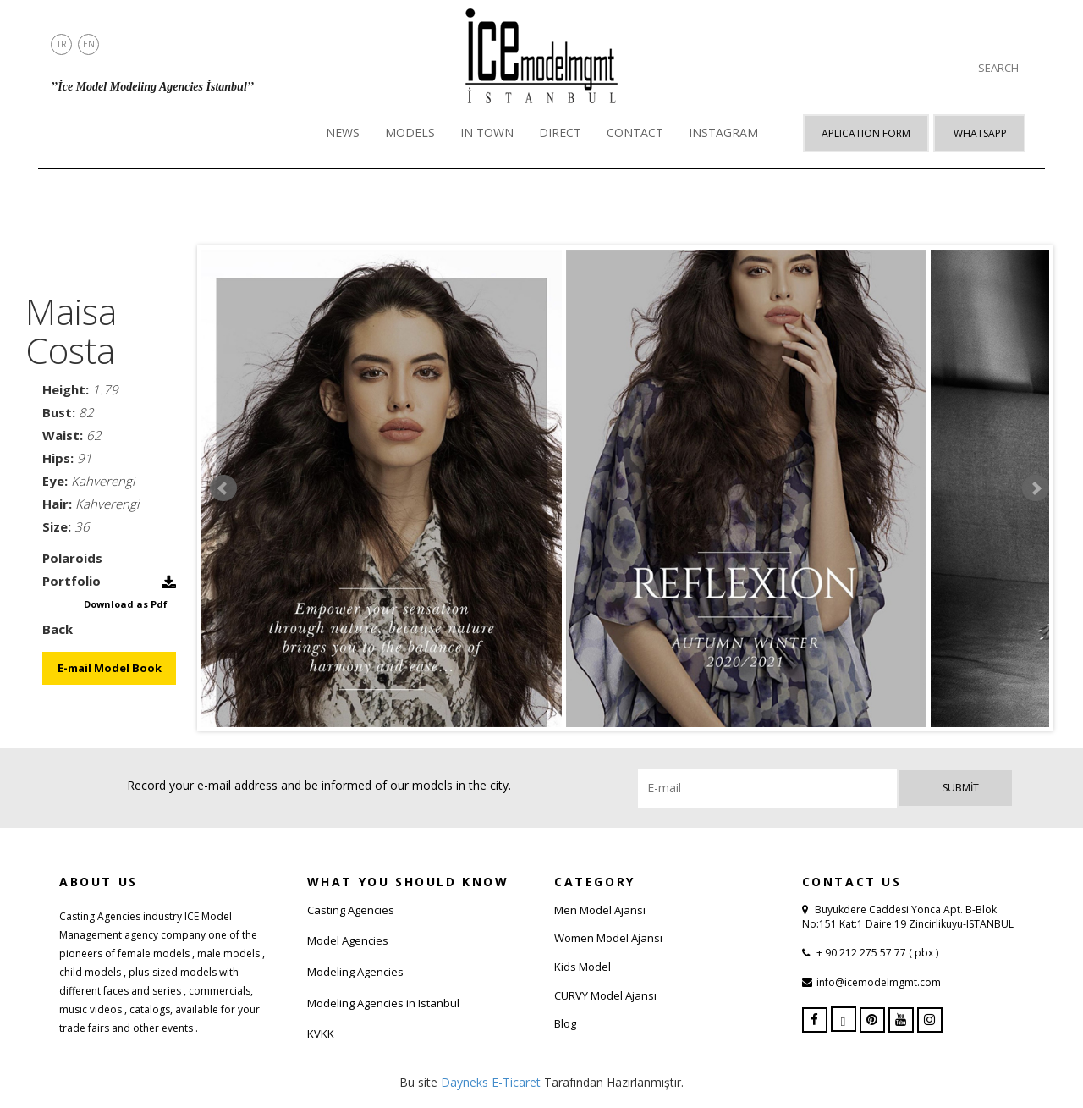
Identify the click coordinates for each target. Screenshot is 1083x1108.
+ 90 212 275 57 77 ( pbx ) (876, 952)
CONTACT (635, 132)
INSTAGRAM (723, 132)
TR (62, 44)
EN (89, 44)
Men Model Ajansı (600, 910)
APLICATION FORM (866, 133)
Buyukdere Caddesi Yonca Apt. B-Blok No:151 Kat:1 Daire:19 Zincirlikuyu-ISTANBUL (908, 916)
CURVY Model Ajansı (605, 995)
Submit (961, 787)
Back (57, 628)
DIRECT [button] (560, 132)
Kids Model (582, 966)
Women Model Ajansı (608, 937)
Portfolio (71, 580)
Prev (223, 488)
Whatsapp (980, 133)
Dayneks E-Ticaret (491, 1082)
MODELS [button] (410, 132)
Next (1035, 488)
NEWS (343, 132)
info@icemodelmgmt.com (878, 982)
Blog (565, 1023)
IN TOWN (487, 132)
